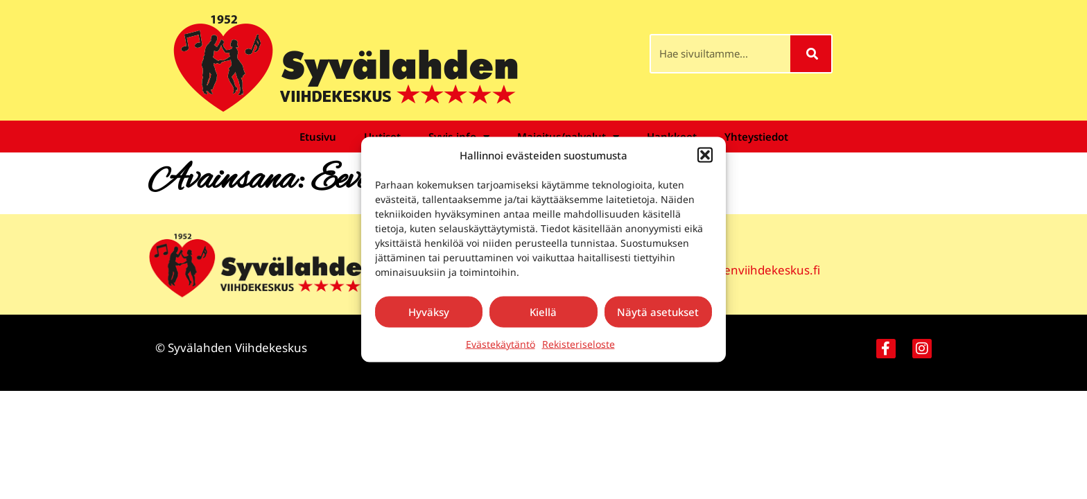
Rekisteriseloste (578, 343)
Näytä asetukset (658, 312)
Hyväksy (428, 312)
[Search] (810, 53)
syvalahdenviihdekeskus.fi (747, 270)
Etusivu (317, 136)
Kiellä (543, 312)
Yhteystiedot (756, 136)
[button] (705, 155)
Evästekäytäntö (500, 343)
